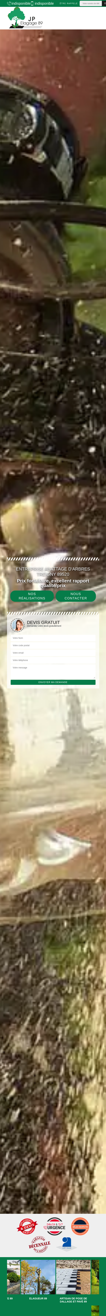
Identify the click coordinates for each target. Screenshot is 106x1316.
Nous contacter (76, 596)
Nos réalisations (32, 596)
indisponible (17, 3)
